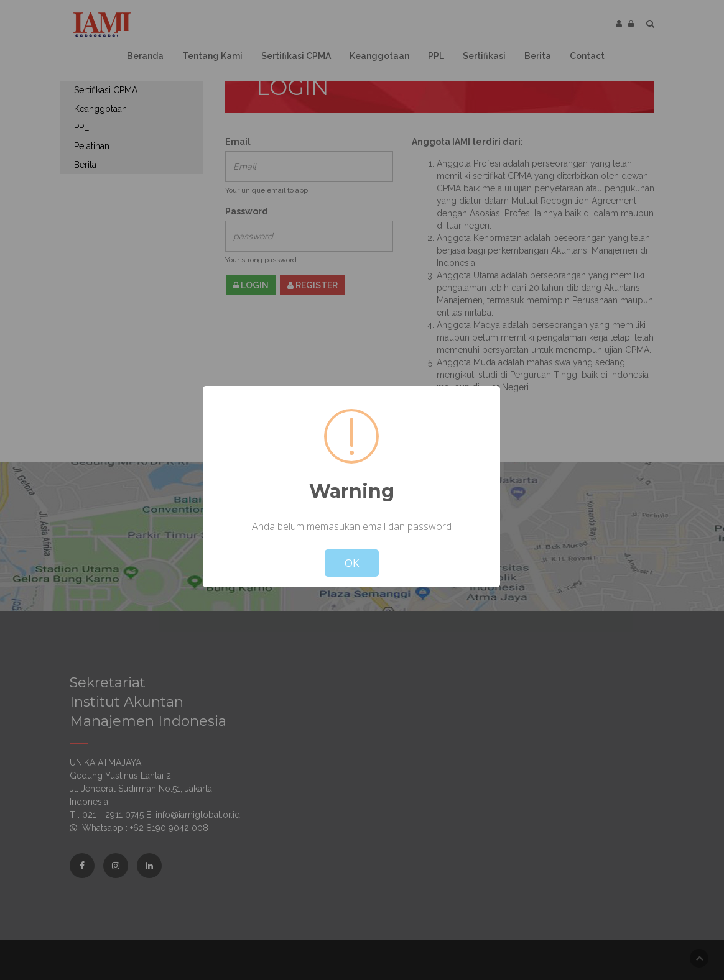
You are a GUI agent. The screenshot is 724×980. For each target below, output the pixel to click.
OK (352, 563)
